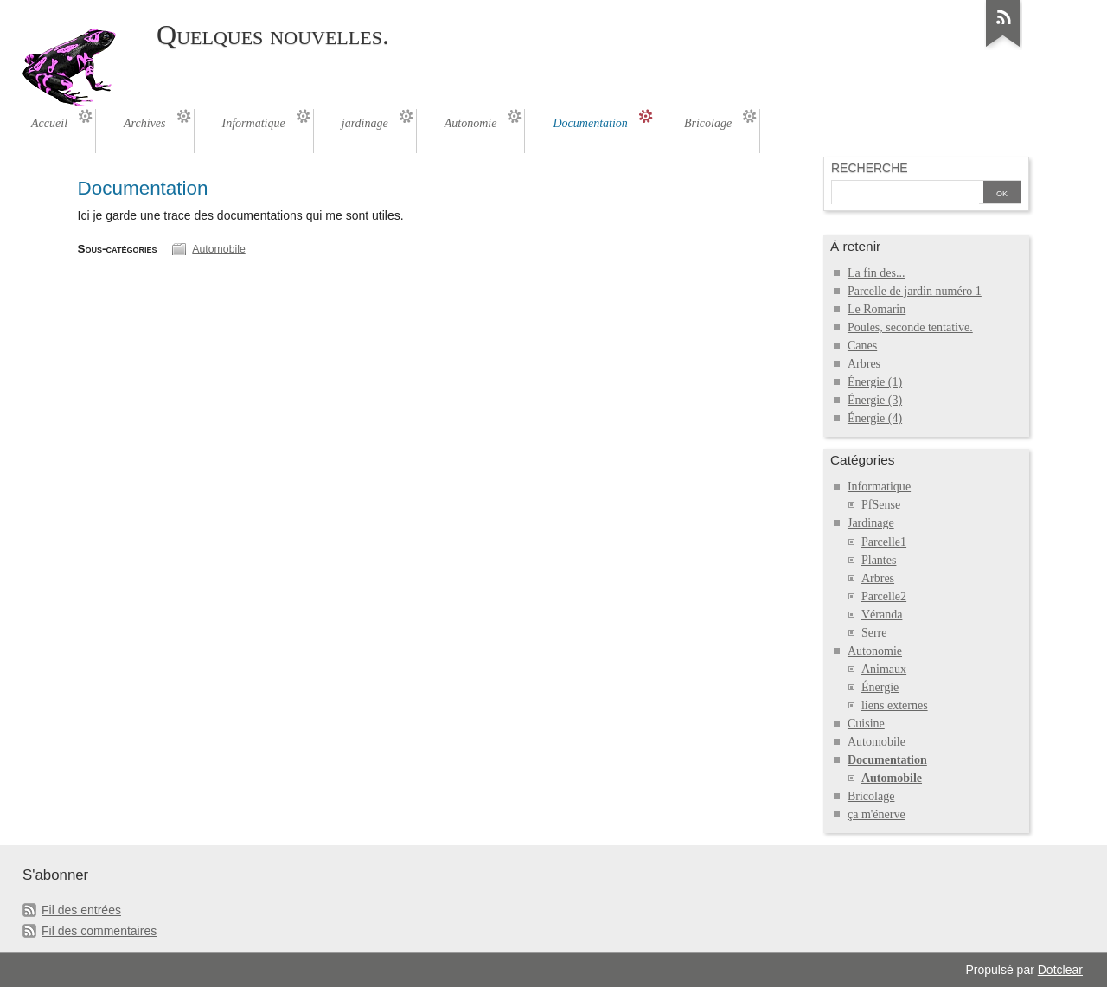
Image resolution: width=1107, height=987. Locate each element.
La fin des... (876, 272)
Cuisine (866, 723)
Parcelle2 (883, 596)
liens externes (894, 705)
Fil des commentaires (99, 931)
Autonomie (875, 650)
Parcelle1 (883, 541)
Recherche (869, 168)
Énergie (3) (875, 400)
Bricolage (871, 796)
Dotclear (1060, 970)
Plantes (879, 560)
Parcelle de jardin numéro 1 (915, 291)
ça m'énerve (876, 814)
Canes (862, 345)
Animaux (883, 669)
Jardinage (871, 522)
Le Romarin (876, 309)
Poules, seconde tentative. (910, 327)
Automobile (218, 249)
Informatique (879, 486)
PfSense (880, 504)
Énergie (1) (875, 381)
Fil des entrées (81, 910)
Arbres (864, 363)
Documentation (887, 759)
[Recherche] (905, 194)
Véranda (881, 614)
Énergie (880, 687)
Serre (874, 632)
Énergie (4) (875, 418)
